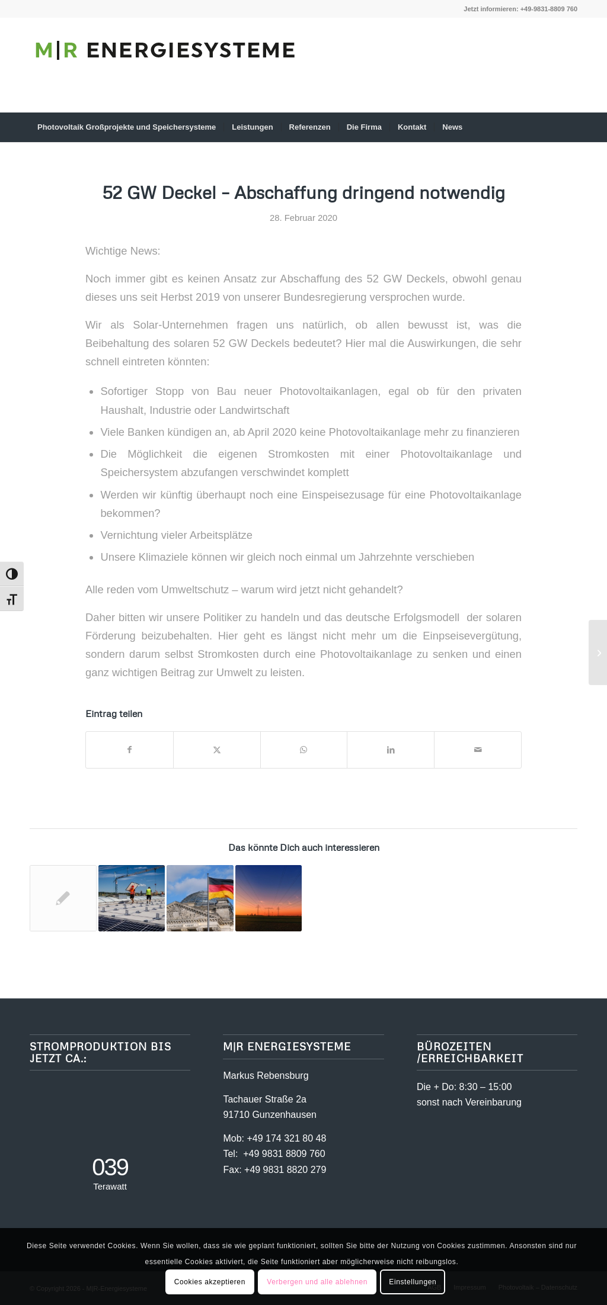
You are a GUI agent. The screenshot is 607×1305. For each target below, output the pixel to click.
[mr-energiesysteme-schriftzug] (166, 74)
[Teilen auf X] (217, 750)
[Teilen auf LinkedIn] (390, 750)
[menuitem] (126, 127)
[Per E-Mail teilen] (478, 750)
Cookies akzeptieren (209, 1282)
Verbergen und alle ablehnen (317, 1282)
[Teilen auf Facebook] (129, 750)
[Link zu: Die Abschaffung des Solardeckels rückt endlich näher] (268, 898)
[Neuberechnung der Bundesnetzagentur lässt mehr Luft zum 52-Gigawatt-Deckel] (598, 652)
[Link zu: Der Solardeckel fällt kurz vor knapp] (131, 898)
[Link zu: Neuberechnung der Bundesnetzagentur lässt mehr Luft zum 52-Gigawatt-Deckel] (63, 898)
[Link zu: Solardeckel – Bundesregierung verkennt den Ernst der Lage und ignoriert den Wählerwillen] (200, 898)
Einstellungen (412, 1282)
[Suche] (569, 127)
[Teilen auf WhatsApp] (304, 750)
